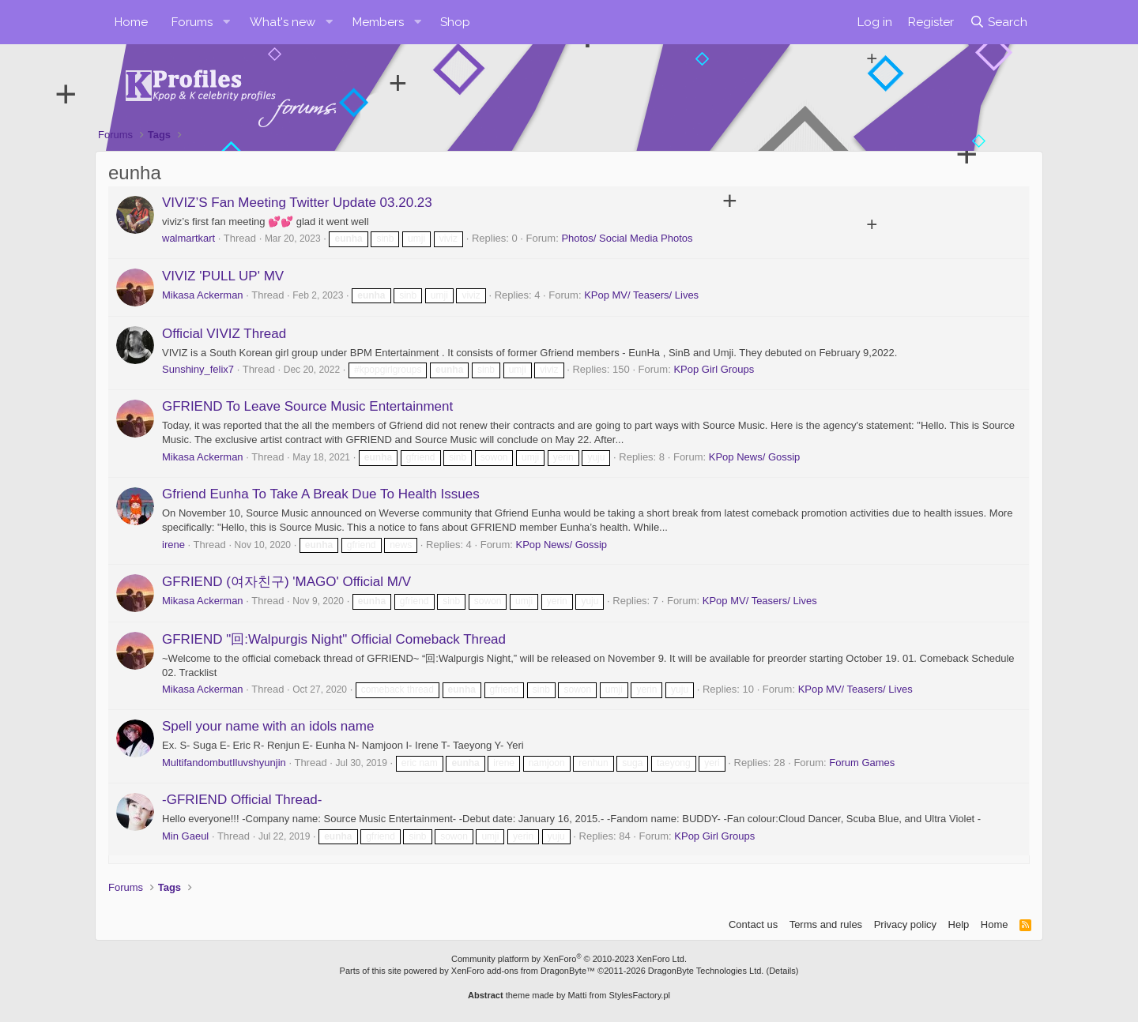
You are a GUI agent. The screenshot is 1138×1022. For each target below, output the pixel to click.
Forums (192, 22)
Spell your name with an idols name (268, 726)
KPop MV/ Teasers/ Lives (641, 295)
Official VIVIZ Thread (224, 333)
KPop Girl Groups (713, 369)
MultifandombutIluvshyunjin (224, 762)
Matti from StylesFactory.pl (619, 995)
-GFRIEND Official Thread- (242, 799)
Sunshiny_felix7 (198, 369)
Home (131, 22)
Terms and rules (825, 924)
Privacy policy (905, 924)
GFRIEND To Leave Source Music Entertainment (307, 406)
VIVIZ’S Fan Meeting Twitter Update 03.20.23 (297, 202)
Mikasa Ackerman (202, 295)
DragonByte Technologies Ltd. (706, 970)
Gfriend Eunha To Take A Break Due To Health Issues (321, 494)
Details (782, 970)
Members (378, 22)
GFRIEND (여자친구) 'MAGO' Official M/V (286, 581)
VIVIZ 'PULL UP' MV (223, 276)
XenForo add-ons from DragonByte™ (523, 970)
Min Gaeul (185, 836)
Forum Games (862, 762)
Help (959, 924)
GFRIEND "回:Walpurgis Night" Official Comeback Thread (334, 639)
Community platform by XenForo (569, 959)
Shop (455, 22)
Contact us (753, 924)
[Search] (998, 22)
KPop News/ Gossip (755, 457)
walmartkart (188, 238)
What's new (282, 22)
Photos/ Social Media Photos (626, 238)
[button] (227, 22)
